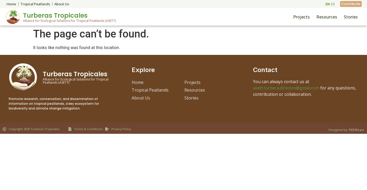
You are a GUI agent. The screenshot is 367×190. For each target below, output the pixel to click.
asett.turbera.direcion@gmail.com (286, 88)
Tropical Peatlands (35, 4)
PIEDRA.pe (356, 130)
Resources (326, 17)
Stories (351, 17)
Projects (301, 17)
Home (11, 4)
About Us (61, 4)
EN (328, 4)
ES (333, 4)
